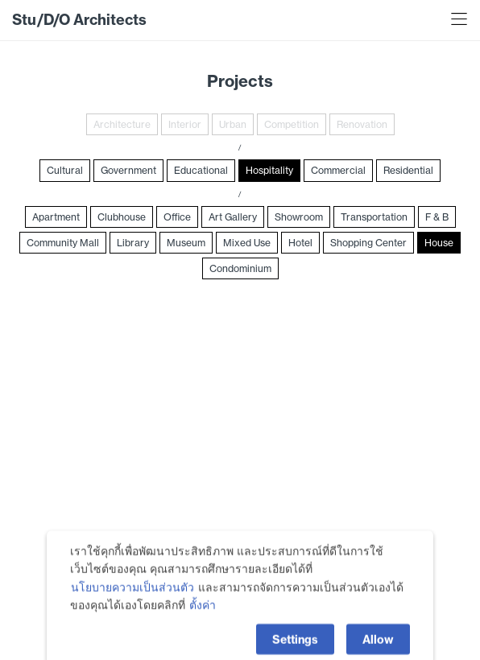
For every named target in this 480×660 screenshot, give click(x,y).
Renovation (362, 124)
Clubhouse (121, 217)
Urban (232, 124)
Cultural (65, 170)
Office (177, 217)
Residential (408, 170)
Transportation (374, 217)
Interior (184, 124)
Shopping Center (368, 243)
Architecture (122, 124)
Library (133, 243)
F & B (437, 217)
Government (128, 170)
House (438, 243)
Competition (291, 124)
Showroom (299, 217)
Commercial (338, 170)
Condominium (240, 268)
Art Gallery (233, 217)
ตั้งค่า (202, 631)
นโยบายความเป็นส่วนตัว (132, 612)
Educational (201, 170)
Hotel (300, 243)
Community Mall (63, 243)
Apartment (56, 217)
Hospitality (269, 170)
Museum (186, 243)
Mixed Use (247, 243)
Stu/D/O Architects (79, 19)
